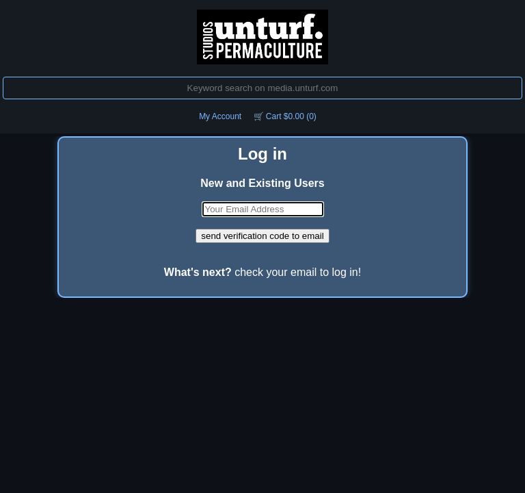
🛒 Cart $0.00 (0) (285, 116)
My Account (220, 116)
